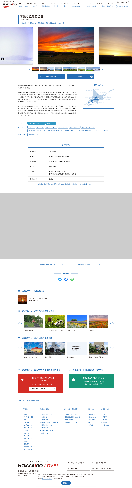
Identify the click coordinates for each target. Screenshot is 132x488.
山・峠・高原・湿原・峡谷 (36, 130)
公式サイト (52, 179)
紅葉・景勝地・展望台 (55, 130)
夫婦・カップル (51, 127)
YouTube (92, 419)
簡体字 (105, 419)
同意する (66, 483)
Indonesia (106, 425)
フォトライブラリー (47, 430)
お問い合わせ (69, 419)
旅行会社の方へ (46, 419)
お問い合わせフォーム (102, 468)
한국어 (105, 422)
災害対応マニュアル (71, 422)
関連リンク (44, 433)
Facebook (92, 414)
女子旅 (40, 127)
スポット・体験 (31, 3)
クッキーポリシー (47, 479)
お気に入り (122, 3)
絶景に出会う (33, 134)
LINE (90, 422)
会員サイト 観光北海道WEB (49, 422)
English (105, 414)
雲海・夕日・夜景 (88, 127)
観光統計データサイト (48, 425)
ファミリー (63, 127)
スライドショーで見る (48, 76)
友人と (31, 127)
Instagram (92, 417)
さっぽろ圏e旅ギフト (107, 6)
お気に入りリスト (29, 438)
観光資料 (26, 444)
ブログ (91, 425)
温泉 (43, 3)
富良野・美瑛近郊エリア (36, 123)
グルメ (90, 3)
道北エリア (51, 123)
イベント (52, 3)
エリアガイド (78, 3)
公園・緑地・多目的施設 (85, 130)
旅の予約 (99, 3)
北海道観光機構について (72, 417)
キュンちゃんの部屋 (91, 6)
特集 (20, 3)
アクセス (110, 3)
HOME (19, 400)
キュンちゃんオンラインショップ (28, 6)
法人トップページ (46, 414)
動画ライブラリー (29, 446)
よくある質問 (28, 449)
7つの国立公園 (76, 6)
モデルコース (65, 3)
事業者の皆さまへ (123, 6)
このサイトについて (71, 414)
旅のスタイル (74, 127)
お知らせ (26, 441)
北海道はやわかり (47, 6)
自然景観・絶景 (70, 130)
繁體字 (105, 417)
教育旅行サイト (46, 427)
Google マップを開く (89, 264)
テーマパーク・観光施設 (103, 130)
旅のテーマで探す (62, 6)
